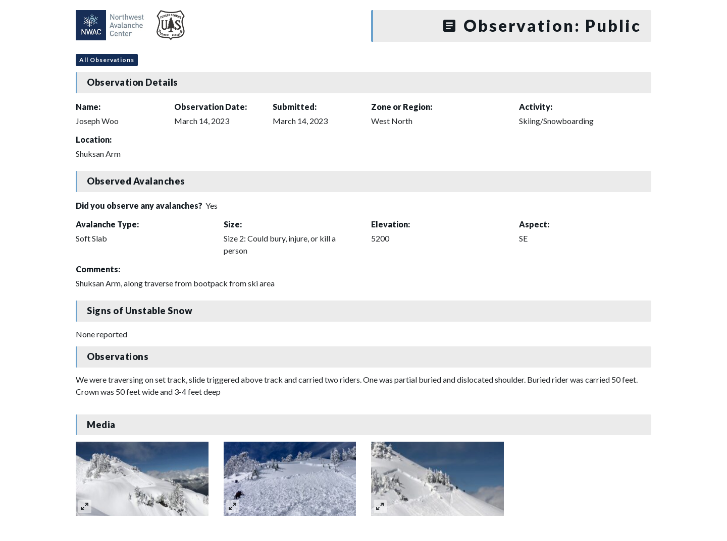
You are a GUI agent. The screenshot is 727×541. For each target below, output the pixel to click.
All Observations (106, 60)
